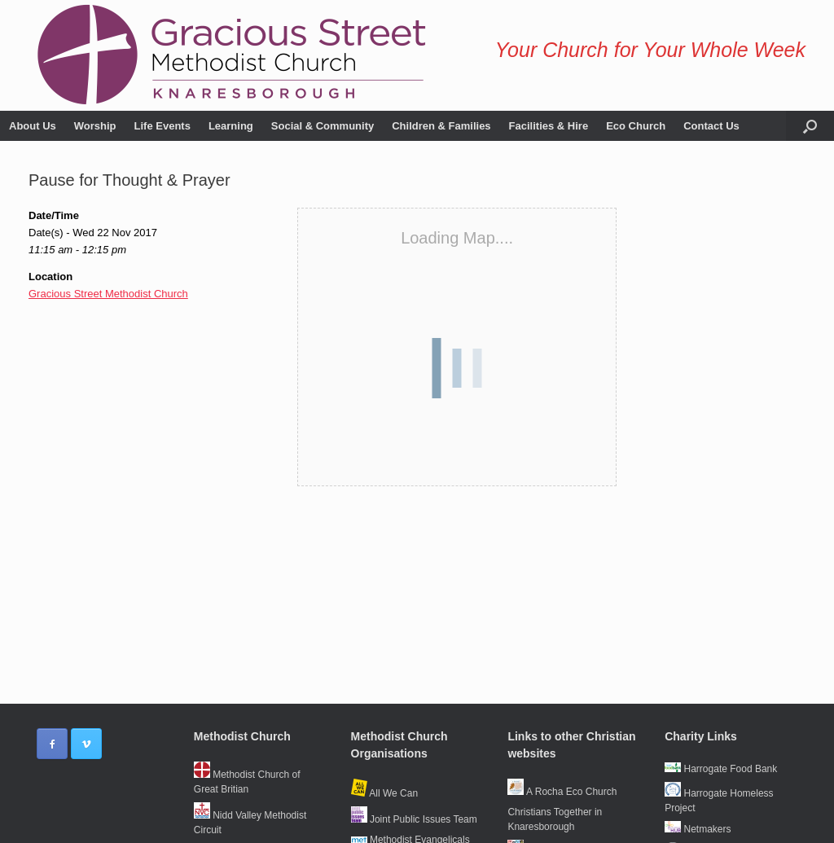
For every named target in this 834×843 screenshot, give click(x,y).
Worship (95, 126)
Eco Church (635, 126)
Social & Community (322, 126)
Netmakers (698, 829)
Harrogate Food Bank (721, 769)
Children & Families (441, 126)
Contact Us (711, 126)
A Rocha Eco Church (562, 791)
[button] (810, 126)
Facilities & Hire (549, 126)
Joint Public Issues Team (414, 819)
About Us (32, 126)
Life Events (162, 126)
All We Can (384, 793)
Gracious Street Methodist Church (108, 294)
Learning (230, 126)
